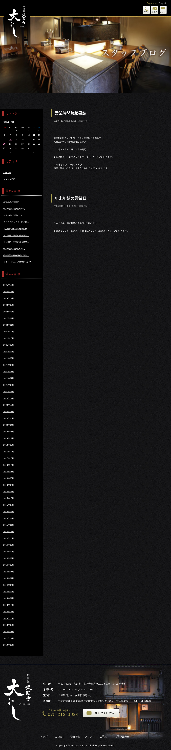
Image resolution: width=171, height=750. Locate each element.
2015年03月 (8, 518)
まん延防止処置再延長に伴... (16, 229)
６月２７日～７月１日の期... (16, 222)
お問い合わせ (121, 736)
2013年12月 (8, 605)
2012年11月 (8, 638)
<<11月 (10, 152)
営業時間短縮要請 (70, 113)
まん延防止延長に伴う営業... (16, 235)
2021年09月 (8, 345)
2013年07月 (8, 632)
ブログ (88, 736)
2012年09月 (8, 645)
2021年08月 (8, 352)
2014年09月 (8, 545)
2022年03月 (8, 312)
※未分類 (83, 121)
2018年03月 (8, 445)
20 (4, 144)
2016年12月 (8, 465)
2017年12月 (8, 452)
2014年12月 (8, 531)
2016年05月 (8, 478)
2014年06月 (8, 565)
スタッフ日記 (9, 179)
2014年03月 (8, 585)
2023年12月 (8, 298)
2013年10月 (8, 618)
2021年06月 (8, 365)
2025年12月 (8, 285)
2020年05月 (8, 418)
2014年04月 (8, 578)
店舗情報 (75, 736)
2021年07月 (8, 358)
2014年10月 (8, 538)
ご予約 (103, 736)
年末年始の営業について (14, 209)
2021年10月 (8, 338)
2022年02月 (8, 318)
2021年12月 (8, 332)
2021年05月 (8, 372)
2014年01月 (8, 598)
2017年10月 (8, 458)
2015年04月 (8, 512)
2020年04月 (8, 425)
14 (10, 139)
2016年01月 (8, 492)
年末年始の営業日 (70, 198)
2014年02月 (8, 592)
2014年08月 (8, 552)
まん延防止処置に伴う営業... (16, 242)
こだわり (60, 736)
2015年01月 (8, 525)
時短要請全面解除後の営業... (16, 255)
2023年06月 (8, 305)
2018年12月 (8, 438)
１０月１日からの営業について (17, 262)
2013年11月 (8, 612)
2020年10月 (8, 405)
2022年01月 (8, 325)
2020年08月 (8, 411)
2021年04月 (8, 378)
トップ (43, 736)
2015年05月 (8, 505)
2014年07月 (8, 558)
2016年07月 (8, 472)
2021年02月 (8, 385)
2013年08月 (8, 625)
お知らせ (7, 172)
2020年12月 (8, 398)
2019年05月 (8, 432)
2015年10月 (8, 498)
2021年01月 (8, 392)
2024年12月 (8, 291)
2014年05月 (8, 572)
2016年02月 (8, 485)
